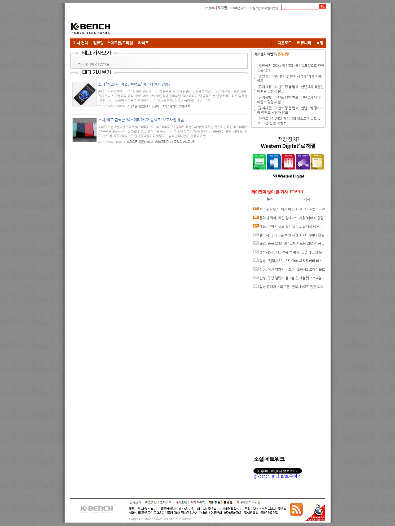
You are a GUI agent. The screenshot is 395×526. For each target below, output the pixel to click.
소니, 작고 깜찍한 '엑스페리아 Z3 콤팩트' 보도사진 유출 (141, 120)
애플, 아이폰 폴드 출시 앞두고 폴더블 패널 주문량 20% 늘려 (288, 227)
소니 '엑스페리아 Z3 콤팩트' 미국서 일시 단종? (134, 84)
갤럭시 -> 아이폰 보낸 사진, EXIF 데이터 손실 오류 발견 (288, 236)
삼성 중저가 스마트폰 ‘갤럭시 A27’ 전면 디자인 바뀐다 (288, 288)
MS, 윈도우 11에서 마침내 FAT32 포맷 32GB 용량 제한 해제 (289, 210)
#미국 (158, 106)
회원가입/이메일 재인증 (264, 8)
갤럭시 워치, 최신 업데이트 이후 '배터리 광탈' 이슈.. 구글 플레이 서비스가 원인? (289, 219)
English (210, 8)
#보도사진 (189, 142)
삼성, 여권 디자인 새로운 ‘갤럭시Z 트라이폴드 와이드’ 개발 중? (289, 270)
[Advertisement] (229, 25)
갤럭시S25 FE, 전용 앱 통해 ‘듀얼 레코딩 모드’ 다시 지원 (287, 253)
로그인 (222, 8)
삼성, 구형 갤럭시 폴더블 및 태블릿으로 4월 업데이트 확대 (287, 279)
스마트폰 (132, 106)
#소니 (149, 106)
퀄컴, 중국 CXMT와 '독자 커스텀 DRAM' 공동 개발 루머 (288, 244)
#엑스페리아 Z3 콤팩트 (176, 106)
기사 (307, 199)
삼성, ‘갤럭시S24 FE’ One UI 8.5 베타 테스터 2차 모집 (287, 262)
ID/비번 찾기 (238, 8)
